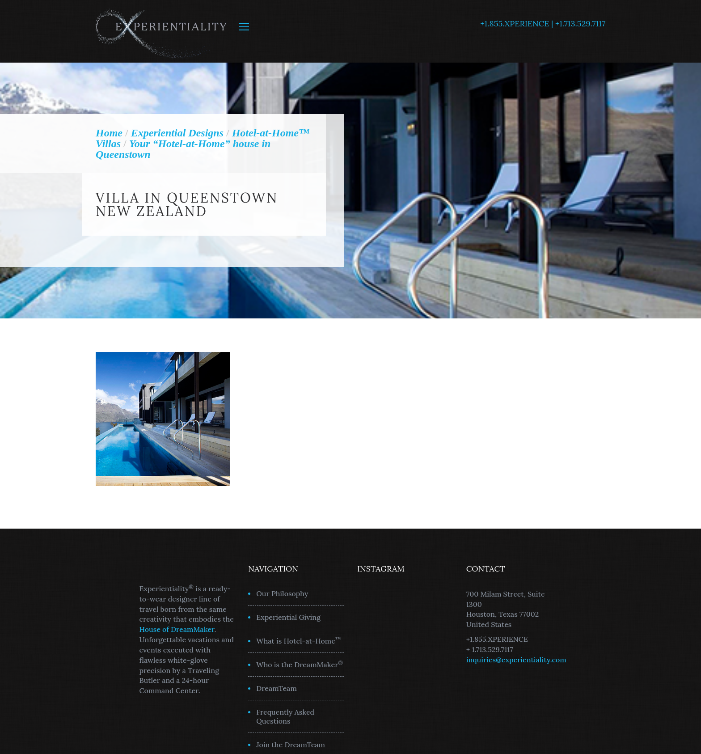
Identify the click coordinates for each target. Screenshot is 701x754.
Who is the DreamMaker (299, 664)
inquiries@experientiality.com (516, 659)
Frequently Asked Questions (285, 716)
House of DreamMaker (177, 629)
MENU (244, 27)
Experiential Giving (288, 617)
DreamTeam (276, 688)
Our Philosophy (282, 593)
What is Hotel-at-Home (298, 640)
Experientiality (162, 31)
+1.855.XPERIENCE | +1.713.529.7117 (542, 23)
